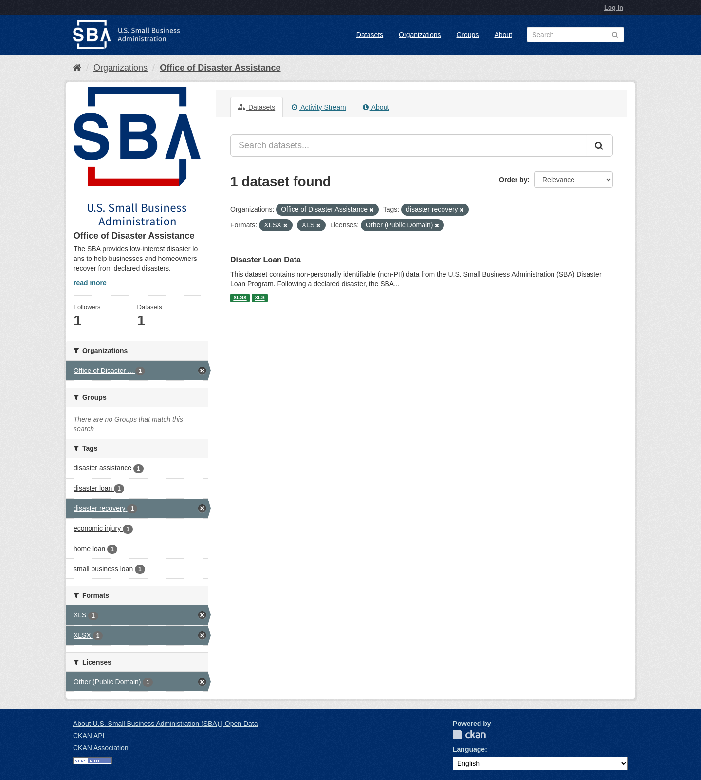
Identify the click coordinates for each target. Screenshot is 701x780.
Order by (513, 180)
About (503, 34)
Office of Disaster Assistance (220, 68)
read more (90, 283)
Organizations (420, 34)
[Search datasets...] (408, 145)
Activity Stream (319, 107)
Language (469, 749)
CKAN (469, 734)
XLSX (239, 298)
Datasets (369, 34)
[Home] (77, 68)
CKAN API (89, 736)
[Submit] (600, 145)
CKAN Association (101, 748)
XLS (259, 298)
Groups (467, 34)
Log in (613, 7)
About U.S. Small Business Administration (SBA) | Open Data (165, 723)
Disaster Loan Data (265, 260)
